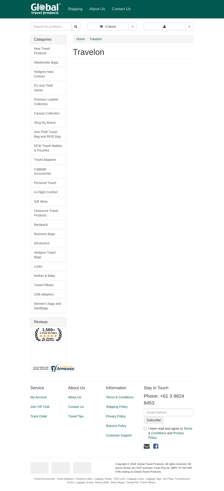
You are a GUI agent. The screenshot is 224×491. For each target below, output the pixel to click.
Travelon (96, 39)
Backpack (41, 224)
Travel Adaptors (45, 159)
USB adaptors (44, 294)
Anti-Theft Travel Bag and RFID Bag (47, 134)
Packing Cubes (84, 478)
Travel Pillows (44, 285)
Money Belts (102, 482)
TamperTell (132, 482)
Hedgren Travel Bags (45, 255)
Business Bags (44, 234)
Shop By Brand (44, 122)
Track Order (38, 416)
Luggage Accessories (42, 171)
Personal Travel (45, 183)
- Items (108, 26)
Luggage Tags (153, 478)
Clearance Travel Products (46, 213)
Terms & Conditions (119, 397)
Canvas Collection (47, 113)
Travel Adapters (65, 478)
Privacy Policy (116, 416)
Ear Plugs (168, 478)
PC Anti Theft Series (43, 88)
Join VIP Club (40, 407)
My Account (38, 397)
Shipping (75, 9)
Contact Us (121, 9)
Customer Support (119, 435)
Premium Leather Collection (46, 102)
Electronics (41, 243)
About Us (97, 9)
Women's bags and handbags (47, 306)
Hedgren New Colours (44, 74)
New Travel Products (42, 51)
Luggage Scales (84, 482)
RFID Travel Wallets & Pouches (48, 148)
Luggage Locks (135, 478)
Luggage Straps (103, 478)
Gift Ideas (41, 201)
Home (80, 39)
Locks (38, 266)
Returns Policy (116, 426)
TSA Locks (119, 478)
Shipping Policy (117, 407)
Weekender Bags (46, 62)
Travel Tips (76, 416)
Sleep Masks (117, 482)
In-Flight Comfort (46, 192)
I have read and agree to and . (168, 433)
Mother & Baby (44, 276)
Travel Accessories (44, 478)
